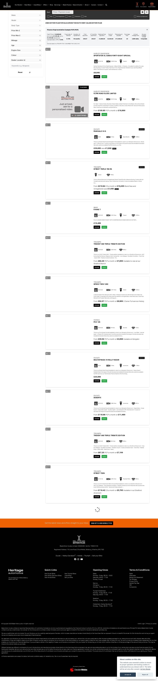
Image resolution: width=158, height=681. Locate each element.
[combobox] (26, 15)
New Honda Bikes (50, 581)
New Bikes (25, 4)
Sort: (48, 12)
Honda (79, 560)
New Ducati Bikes (50, 578)
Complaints (133, 591)
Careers (91, 4)
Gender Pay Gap (134, 587)
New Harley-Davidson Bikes (53, 580)
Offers (43, 4)
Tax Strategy (133, 583)
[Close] (147, 29)
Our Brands (16, 4)
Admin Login (141, 628)
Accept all (128, 674)
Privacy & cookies (151, 628)
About (84, 4)
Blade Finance (65, 4)
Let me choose (145, 669)
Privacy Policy (133, 585)
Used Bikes (35, 4)
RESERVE (106, 77)
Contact (98, 4)
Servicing (55, 4)
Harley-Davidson (69, 560)
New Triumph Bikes (70, 578)
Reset (31, 72)
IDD (130, 589)
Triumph (87, 560)
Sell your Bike (97, 560)
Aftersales (132, 580)
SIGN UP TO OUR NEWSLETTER (102, 527)
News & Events (75, 4)
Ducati (58, 560)
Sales (131, 578)
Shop (49, 4)
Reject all (145, 674)
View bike (97, 77)
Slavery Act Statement (136, 581)
